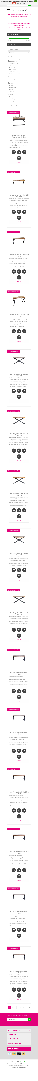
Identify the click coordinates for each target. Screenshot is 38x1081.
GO (29, 5)
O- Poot (12, 67)
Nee (14, 3)
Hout (11, 101)
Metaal (12, 99)
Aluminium (12, 81)
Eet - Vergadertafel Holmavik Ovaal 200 (19, 554)
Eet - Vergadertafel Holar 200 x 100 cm (19, 972)
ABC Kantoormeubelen (22, 1067)
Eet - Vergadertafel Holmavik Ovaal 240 (19, 434)
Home (8, 105)
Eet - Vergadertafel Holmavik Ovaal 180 (19, 613)
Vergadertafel (13, 63)
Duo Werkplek (13, 69)
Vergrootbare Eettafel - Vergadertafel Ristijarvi (19, 136)
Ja (35, 1)
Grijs (11, 85)
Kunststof (12, 97)
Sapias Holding (23, 1061)
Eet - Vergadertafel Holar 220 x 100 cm (19, 912)
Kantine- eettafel (14, 74)
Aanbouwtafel (13, 71)
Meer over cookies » (21, 3)
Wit (11, 89)
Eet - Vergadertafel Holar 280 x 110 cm (19, 733)
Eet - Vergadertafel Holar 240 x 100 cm (19, 852)
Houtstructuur (13, 87)
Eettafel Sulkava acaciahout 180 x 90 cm (19, 255)
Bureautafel (13, 61)
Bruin (11, 83)
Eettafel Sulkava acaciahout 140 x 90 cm (19, 315)
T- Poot (11, 65)
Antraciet (12, 79)
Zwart (11, 91)
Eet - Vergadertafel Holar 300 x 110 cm (19, 673)
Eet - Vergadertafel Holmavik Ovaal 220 (19, 494)
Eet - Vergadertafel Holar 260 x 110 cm (19, 792)
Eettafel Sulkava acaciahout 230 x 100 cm (19, 195)
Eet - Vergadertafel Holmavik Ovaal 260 (19, 375)
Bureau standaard (14, 59)
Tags (14, 105)
